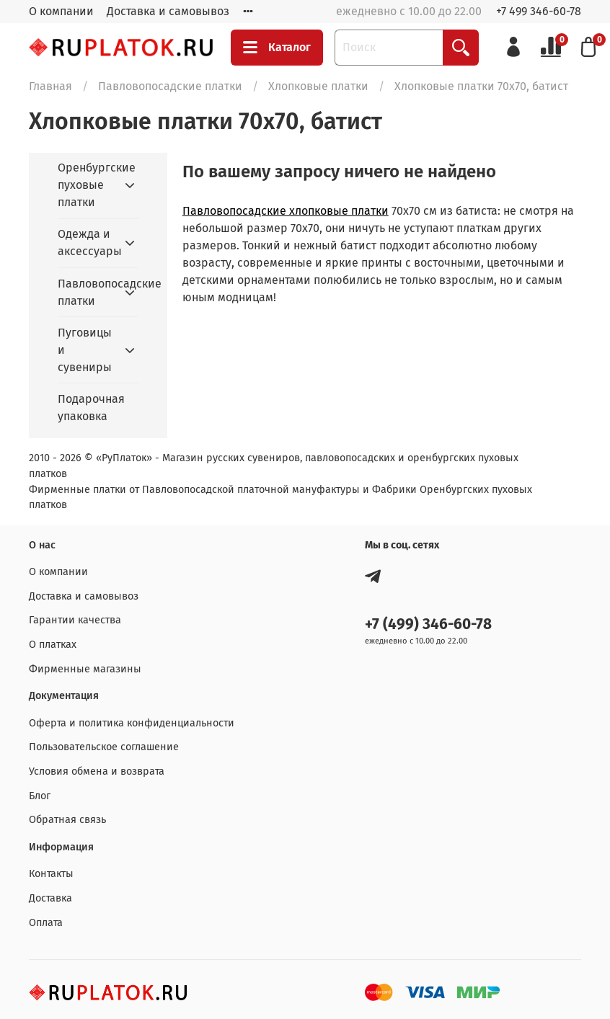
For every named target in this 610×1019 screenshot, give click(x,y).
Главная (50, 86)
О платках (52, 644)
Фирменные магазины (85, 669)
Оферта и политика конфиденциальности (131, 723)
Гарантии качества (75, 620)
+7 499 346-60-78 (538, 11)
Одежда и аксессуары (86, 242)
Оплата (46, 923)
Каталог (277, 47)
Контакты (51, 874)
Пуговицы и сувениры (85, 350)
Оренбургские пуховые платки (86, 185)
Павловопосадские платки (170, 86)
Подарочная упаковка (91, 407)
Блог (39, 796)
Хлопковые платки (318, 86)
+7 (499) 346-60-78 (428, 624)
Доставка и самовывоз (168, 11)
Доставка (50, 898)
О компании (61, 11)
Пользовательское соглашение (104, 747)
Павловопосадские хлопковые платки (285, 211)
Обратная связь (67, 820)
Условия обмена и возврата (96, 771)
